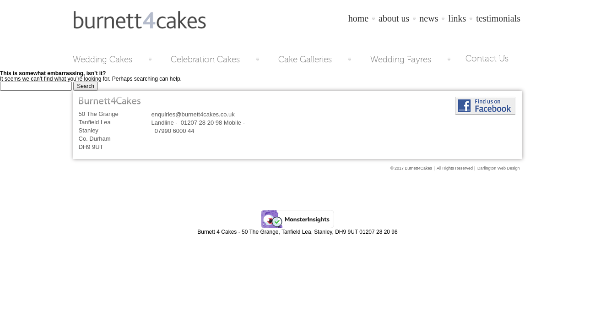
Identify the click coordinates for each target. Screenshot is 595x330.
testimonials (498, 18)
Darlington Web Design (498, 168)
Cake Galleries (305, 59)
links (457, 18)
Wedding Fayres (400, 59)
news (428, 18)
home (358, 18)
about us (394, 18)
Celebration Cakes (205, 59)
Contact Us (486, 58)
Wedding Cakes (102, 59)
